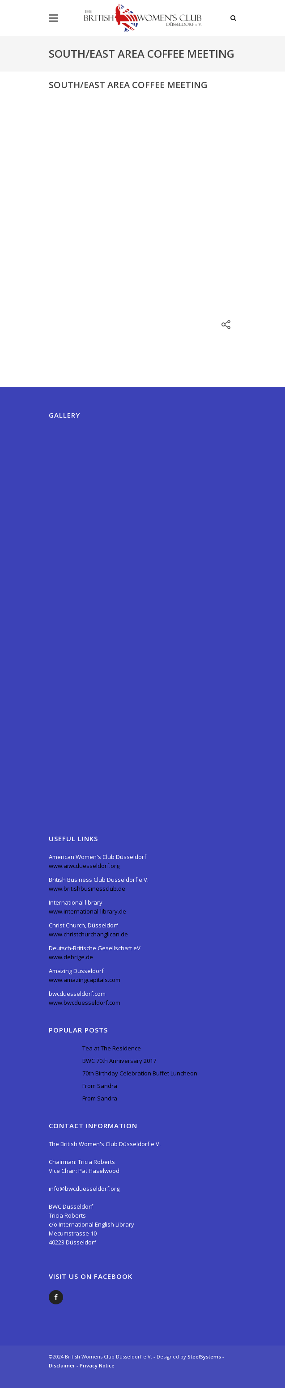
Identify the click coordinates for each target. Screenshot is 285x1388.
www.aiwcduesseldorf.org (84, 866)
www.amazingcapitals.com (84, 980)
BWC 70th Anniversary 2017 (119, 1061)
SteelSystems (204, 1356)
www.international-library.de (87, 911)
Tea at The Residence (111, 1048)
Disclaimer (63, 1365)
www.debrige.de (71, 957)
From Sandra (99, 1086)
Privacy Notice (97, 1365)
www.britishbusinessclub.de (87, 888)
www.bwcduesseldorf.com (84, 1003)
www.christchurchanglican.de (88, 934)
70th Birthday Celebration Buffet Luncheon (139, 1073)
